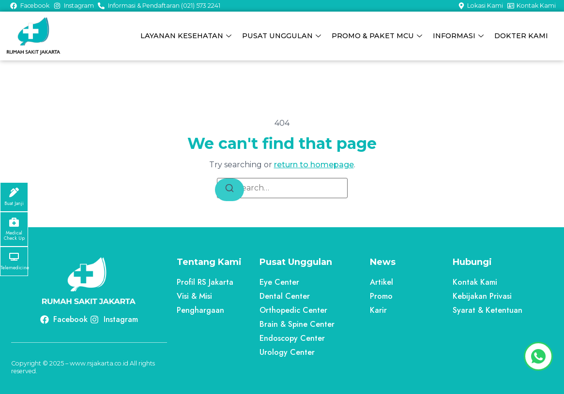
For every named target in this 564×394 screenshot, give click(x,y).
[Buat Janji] (14, 192)
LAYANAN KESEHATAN (188, 35)
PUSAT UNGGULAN (283, 35)
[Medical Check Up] (14, 222)
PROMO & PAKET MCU (378, 35)
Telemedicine (14, 267)
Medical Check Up (14, 236)
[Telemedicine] (14, 257)
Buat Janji (14, 203)
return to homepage (314, 164)
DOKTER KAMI (522, 35)
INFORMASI (459, 35)
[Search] (229, 189)
